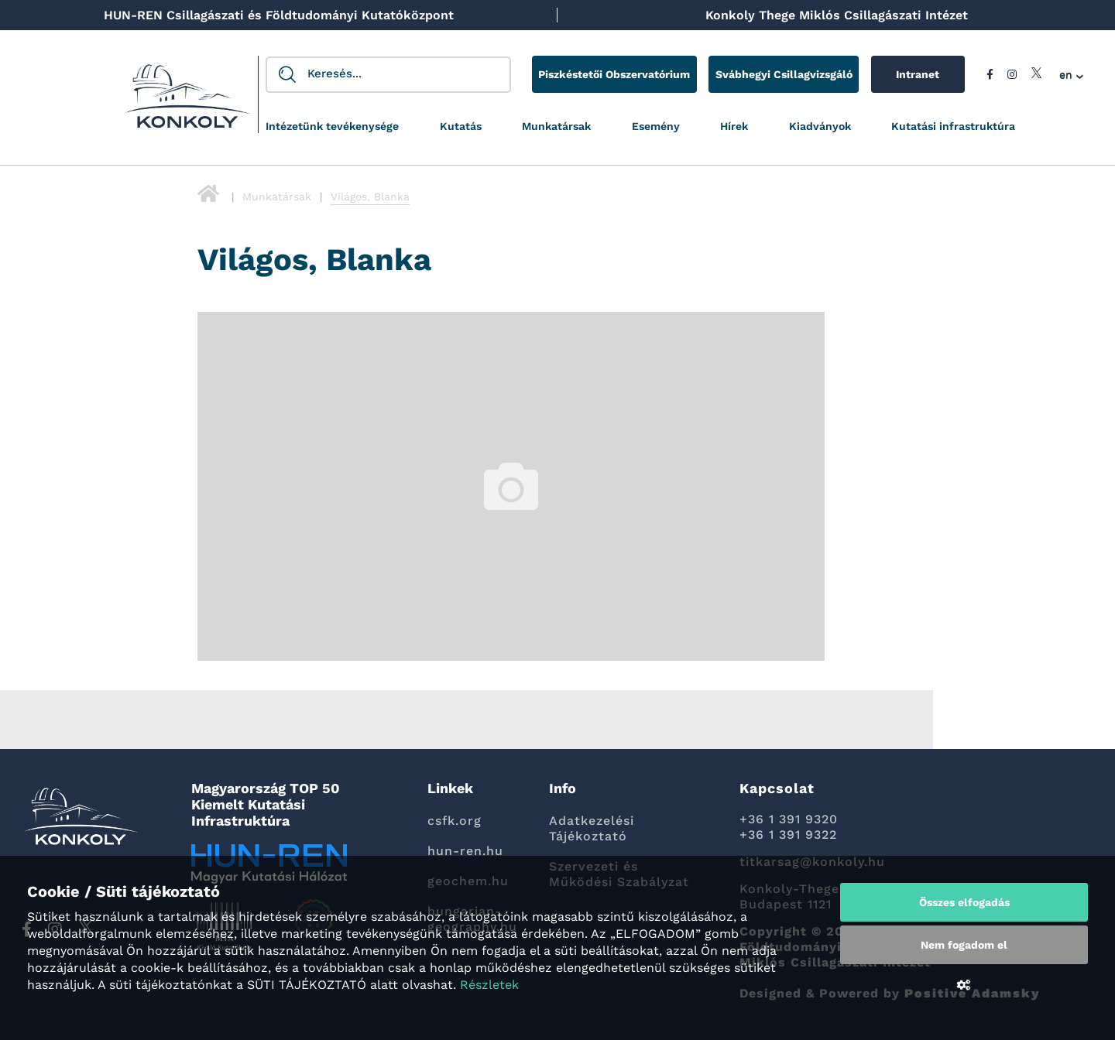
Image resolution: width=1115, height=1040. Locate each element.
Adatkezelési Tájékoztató (591, 828)
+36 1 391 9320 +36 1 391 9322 (788, 827)
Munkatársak (556, 126)
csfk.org (454, 820)
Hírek (734, 126)
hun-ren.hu (465, 850)
